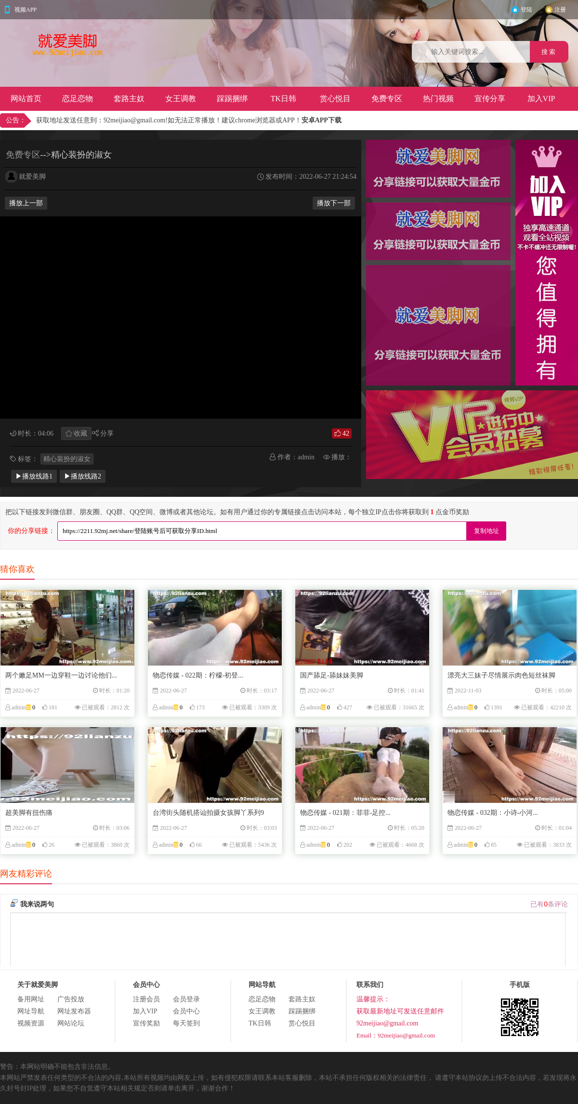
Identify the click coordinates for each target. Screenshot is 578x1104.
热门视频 (438, 98)
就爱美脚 (32, 176)
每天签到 (186, 1023)
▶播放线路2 (82, 476)
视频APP (25, 9)
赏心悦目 (335, 98)
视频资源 (30, 1023)
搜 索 (549, 51)
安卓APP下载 (322, 120)
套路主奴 (129, 98)
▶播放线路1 (34, 476)
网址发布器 (74, 1011)
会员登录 (186, 999)
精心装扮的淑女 (67, 459)
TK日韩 (283, 98)
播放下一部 (334, 203)
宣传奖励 (146, 1023)
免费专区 (386, 98)
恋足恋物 (77, 98)
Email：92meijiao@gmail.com (395, 1035)
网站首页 (26, 98)
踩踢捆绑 (232, 98)
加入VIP (541, 98)
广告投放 (70, 999)
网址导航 (30, 1011)
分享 (107, 433)
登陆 (526, 9)
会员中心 (186, 1011)
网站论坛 (70, 1023)
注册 (560, 9)
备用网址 (30, 999)
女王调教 (180, 98)
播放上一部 (26, 203)
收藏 (80, 433)
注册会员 (146, 999)
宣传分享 (489, 98)
